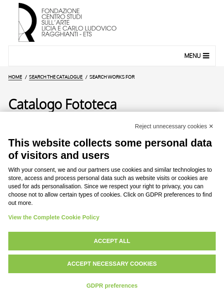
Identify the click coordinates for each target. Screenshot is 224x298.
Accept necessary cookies (112, 263)
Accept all (112, 241)
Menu (197, 55)
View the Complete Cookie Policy (53, 217)
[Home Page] (112, 23)
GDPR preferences (112, 285)
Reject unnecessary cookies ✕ (174, 126)
